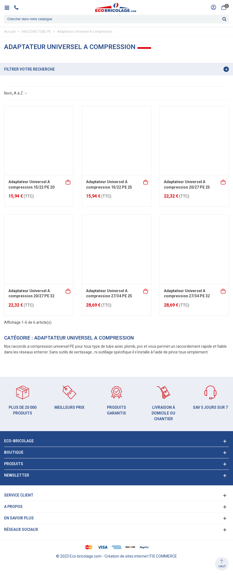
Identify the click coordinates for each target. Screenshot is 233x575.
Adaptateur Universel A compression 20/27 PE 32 (31, 293)
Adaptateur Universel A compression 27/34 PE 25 (109, 293)
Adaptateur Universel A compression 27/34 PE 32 (187, 293)
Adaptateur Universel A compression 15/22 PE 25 (109, 184)
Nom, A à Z (15, 93)
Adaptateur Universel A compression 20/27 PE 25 (187, 184)
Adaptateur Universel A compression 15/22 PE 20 (31, 184)
